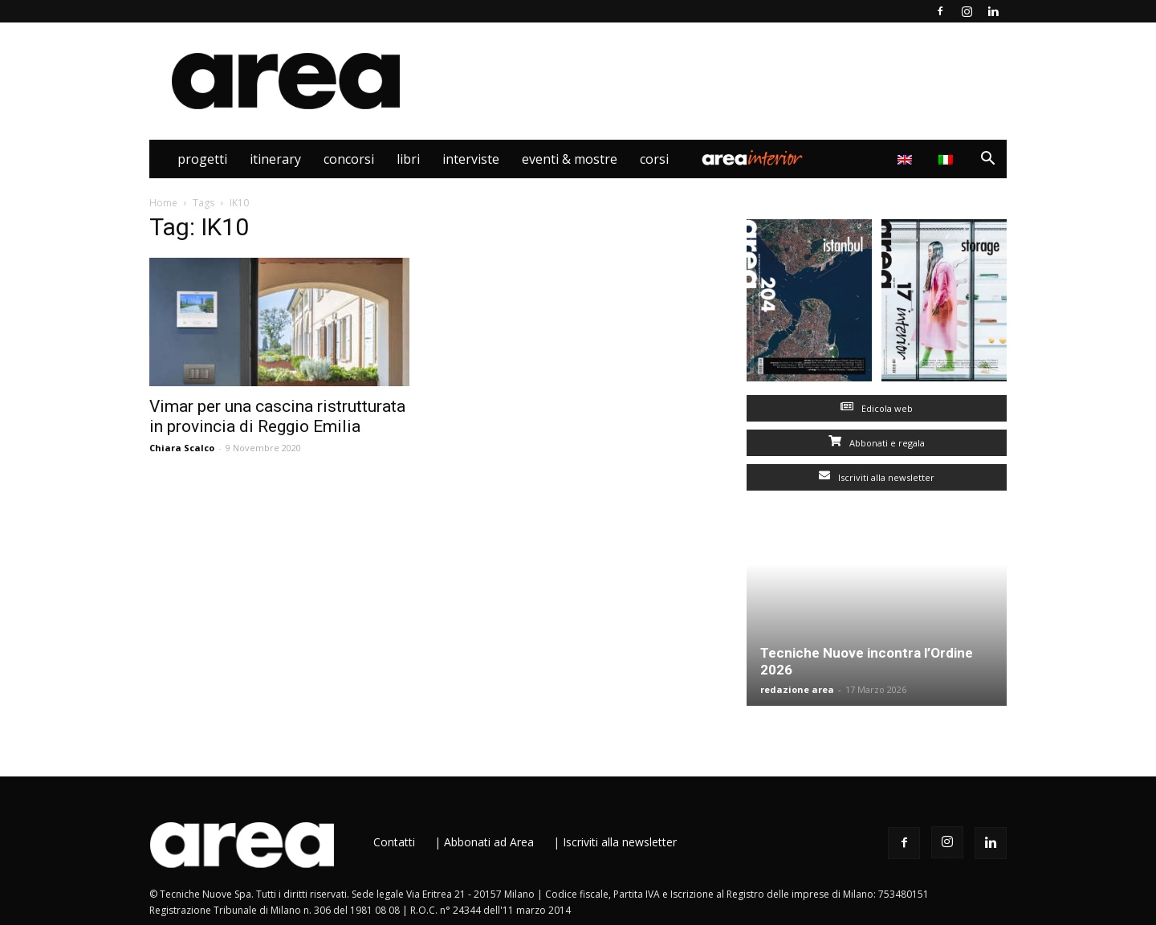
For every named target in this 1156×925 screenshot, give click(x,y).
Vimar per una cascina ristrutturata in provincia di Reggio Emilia (277, 416)
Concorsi (349, 159)
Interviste (470, 159)
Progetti (202, 159)
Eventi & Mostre (569, 159)
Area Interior (752, 159)
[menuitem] (947, 159)
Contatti (394, 842)
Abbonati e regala (876, 443)
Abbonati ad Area (489, 842)
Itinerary (275, 159)
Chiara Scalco (181, 448)
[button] (987, 160)
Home (163, 203)
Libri (408, 159)
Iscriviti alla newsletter (876, 477)
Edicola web (877, 408)
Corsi (654, 159)
